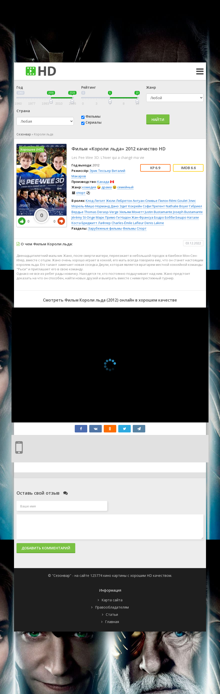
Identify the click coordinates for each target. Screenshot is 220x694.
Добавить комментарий (46, 548)
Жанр (151, 87)
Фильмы (93, 116)
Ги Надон (123, 217)
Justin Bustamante (158, 212)
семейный (125, 187)
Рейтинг (88, 87)
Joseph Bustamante (188, 212)
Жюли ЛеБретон (119, 200)
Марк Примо (106, 217)
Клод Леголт (95, 200)
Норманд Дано (107, 206)
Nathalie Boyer (177, 206)
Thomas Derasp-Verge (101, 212)
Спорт (141, 228)
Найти (158, 119)
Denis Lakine (154, 223)
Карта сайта (112, 600)
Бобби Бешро (175, 217)
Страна (23, 110)
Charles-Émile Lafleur (128, 223)
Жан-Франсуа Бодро (148, 217)
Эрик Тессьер (100, 170)
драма (107, 187)
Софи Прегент (154, 206)
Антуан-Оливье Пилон (150, 200)
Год (19, 87)
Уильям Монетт (131, 212)
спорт (81, 192)
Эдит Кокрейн (131, 206)
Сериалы (94, 122)
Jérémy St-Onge (83, 217)
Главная (112, 621)
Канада (103, 181)
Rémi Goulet (178, 200)
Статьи (112, 614)
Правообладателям (112, 607)
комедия (89, 187)
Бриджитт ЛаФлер (96, 223)
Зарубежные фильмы (105, 228)
